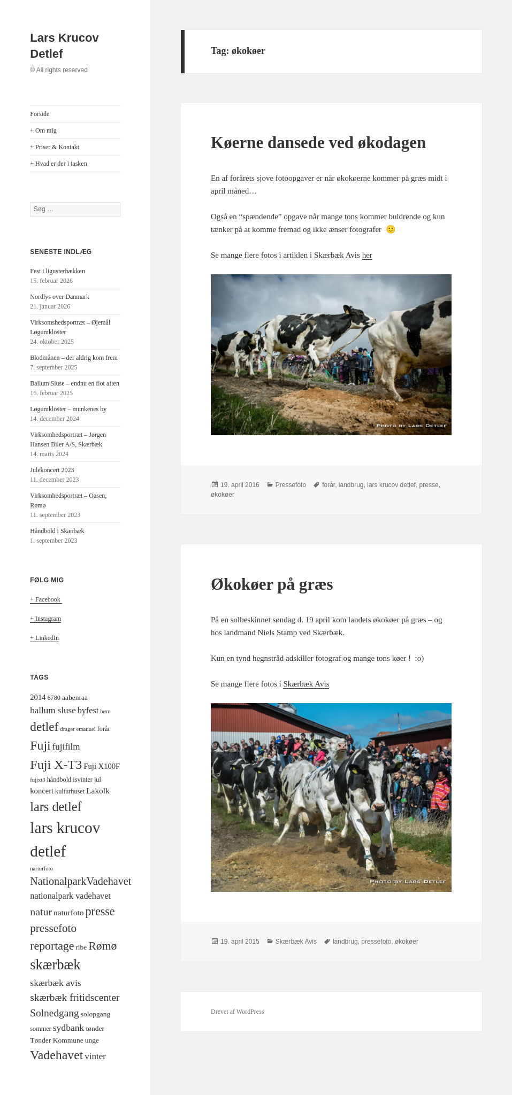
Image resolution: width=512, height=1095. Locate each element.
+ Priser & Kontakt (54, 147)
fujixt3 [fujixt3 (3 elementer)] (37, 780)
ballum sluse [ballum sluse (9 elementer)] (52, 710)
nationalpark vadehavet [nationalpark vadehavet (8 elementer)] (70, 896)
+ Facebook (46, 599)
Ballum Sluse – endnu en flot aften (74, 383)
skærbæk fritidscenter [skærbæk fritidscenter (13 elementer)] (74, 997)
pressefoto (376, 941)
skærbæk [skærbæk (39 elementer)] (55, 965)
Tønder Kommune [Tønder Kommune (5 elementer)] (56, 1040)
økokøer (222, 494)
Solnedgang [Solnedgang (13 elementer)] (54, 1013)
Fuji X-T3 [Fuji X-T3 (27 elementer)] (56, 765)
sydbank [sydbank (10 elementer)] (69, 1027)
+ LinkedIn (44, 638)
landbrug (351, 485)
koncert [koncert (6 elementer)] (42, 790)
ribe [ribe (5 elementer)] (81, 947)
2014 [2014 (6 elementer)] (37, 697)
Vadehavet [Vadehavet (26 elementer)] (56, 1055)
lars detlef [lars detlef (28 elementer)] (55, 806)
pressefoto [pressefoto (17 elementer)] (53, 928)
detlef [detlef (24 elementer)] (44, 727)
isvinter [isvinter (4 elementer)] (83, 779)
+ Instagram (45, 618)
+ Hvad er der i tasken (58, 163)
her (367, 255)
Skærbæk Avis (306, 684)
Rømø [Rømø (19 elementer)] (102, 945)
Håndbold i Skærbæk (57, 531)
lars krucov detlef (391, 485)
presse (429, 485)
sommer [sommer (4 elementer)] (40, 1028)
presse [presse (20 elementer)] (100, 911)
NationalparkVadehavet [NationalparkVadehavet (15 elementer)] (80, 881)
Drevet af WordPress (237, 1011)
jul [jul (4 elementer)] (97, 779)
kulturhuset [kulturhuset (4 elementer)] (70, 791)
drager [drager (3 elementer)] (67, 729)
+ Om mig (43, 130)
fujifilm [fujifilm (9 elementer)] (66, 747)
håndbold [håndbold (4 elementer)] (59, 779)
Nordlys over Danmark (59, 296)
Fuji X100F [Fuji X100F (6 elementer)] (101, 766)
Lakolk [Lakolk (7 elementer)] (98, 790)
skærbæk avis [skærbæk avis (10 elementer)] (55, 982)
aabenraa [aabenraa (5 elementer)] (75, 697)
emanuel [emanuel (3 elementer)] (86, 729)
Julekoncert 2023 (52, 470)
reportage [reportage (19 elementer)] (52, 945)
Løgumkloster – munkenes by (68, 409)
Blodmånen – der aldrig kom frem (74, 357)
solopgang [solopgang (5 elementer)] (96, 1014)
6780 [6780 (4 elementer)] (54, 697)
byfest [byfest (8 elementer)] (88, 710)
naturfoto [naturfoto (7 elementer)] (68, 912)
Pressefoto (291, 485)
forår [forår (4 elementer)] (103, 728)
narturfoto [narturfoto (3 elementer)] (41, 869)
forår (328, 485)
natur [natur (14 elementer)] (41, 911)
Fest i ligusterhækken (57, 271)
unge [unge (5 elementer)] (92, 1040)
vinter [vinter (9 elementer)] (95, 1056)
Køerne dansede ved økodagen (318, 142)
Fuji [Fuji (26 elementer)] (40, 745)
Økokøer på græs (272, 584)
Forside (39, 114)
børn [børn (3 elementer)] (105, 711)
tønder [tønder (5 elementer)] (95, 1028)
